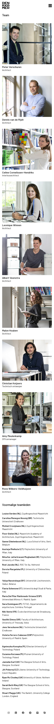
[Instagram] (9, 713)
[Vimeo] (37, 713)
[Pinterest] (30, 713)
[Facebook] (23, 713)
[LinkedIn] (16, 713)
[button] (49, 5)
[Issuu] (45, 713)
